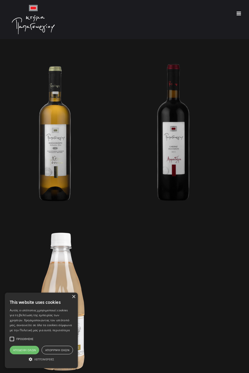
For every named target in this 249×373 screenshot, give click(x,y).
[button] (41, 359)
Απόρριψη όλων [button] (57, 350)
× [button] (73, 297)
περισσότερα (61, 330)
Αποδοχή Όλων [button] (24, 350)
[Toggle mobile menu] (239, 13)
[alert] (41, 330)
